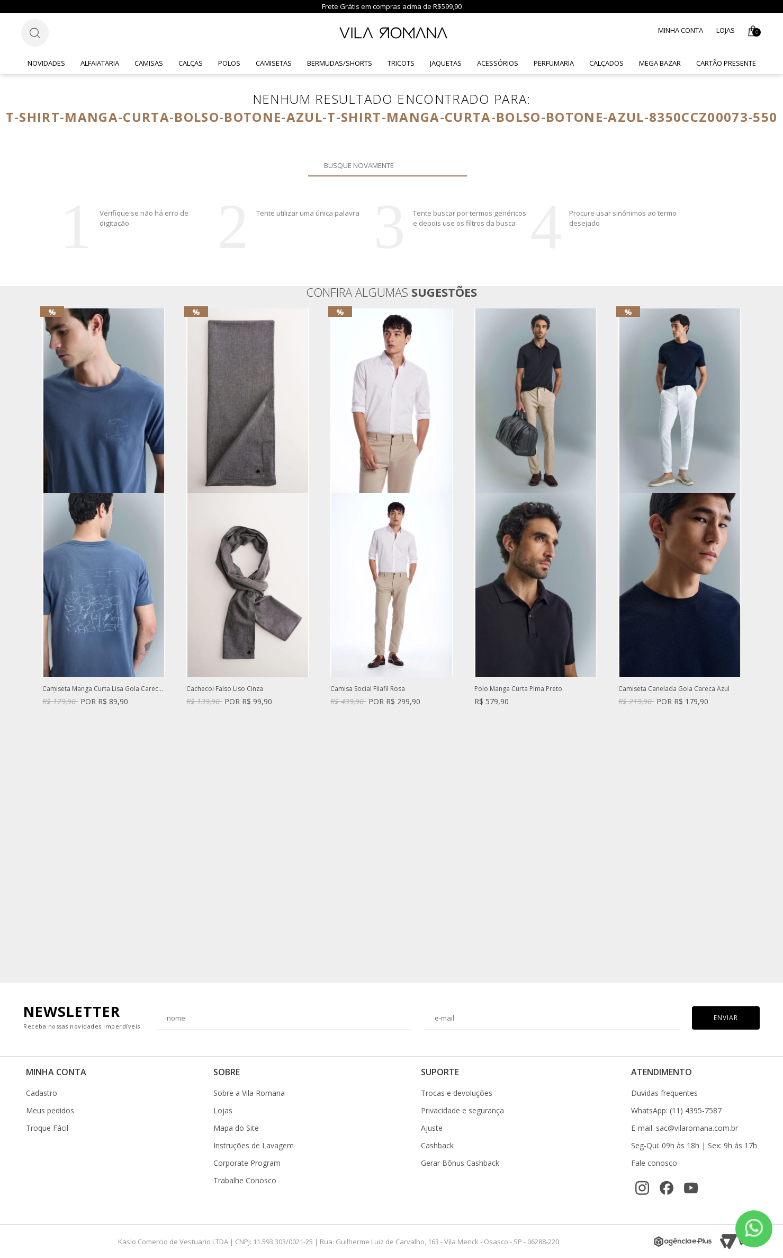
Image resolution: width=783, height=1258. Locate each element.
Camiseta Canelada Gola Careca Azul (674, 689)
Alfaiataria (99, 63)
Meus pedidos (50, 1110)
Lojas (725, 30)
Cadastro (41, 1093)
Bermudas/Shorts (339, 63)
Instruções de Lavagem (253, 1145)
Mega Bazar (660, 63)
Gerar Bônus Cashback (460, 1163)
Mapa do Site (236, 1128)
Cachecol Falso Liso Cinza (224, 689)
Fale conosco (654, 1163)
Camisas (148, 63)
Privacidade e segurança (462, 1110)
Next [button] (741, 641)
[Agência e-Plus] (683, 1241)
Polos (229, 63)
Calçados (606, 63)
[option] (104, 517)
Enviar (726, 1017)
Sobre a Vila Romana (249, 1093)
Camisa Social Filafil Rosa (367, 689)
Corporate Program (247, 1163)
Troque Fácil (47, 1128)
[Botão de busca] (35, 33)
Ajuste (432, 1128)
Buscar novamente (452, 165)
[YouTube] (691, 1188)
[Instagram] (642, 1188)
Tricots (401, 63)
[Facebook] (666, 1188)
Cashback (437, 1145)
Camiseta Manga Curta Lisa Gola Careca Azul (102, 689)
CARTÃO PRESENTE (726, 63)
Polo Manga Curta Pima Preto (518, 689)
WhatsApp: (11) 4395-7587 (676, 1110)
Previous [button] (42, 641)
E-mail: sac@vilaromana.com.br (684, 1128)
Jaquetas (446, 63)
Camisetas (274, 63)
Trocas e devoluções (456, 1093)
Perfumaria (554, 63)
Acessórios (497, 63)
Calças (190, 63)
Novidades (46, 63)
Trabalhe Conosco (244, 1180)
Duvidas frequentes (664, 1093)
